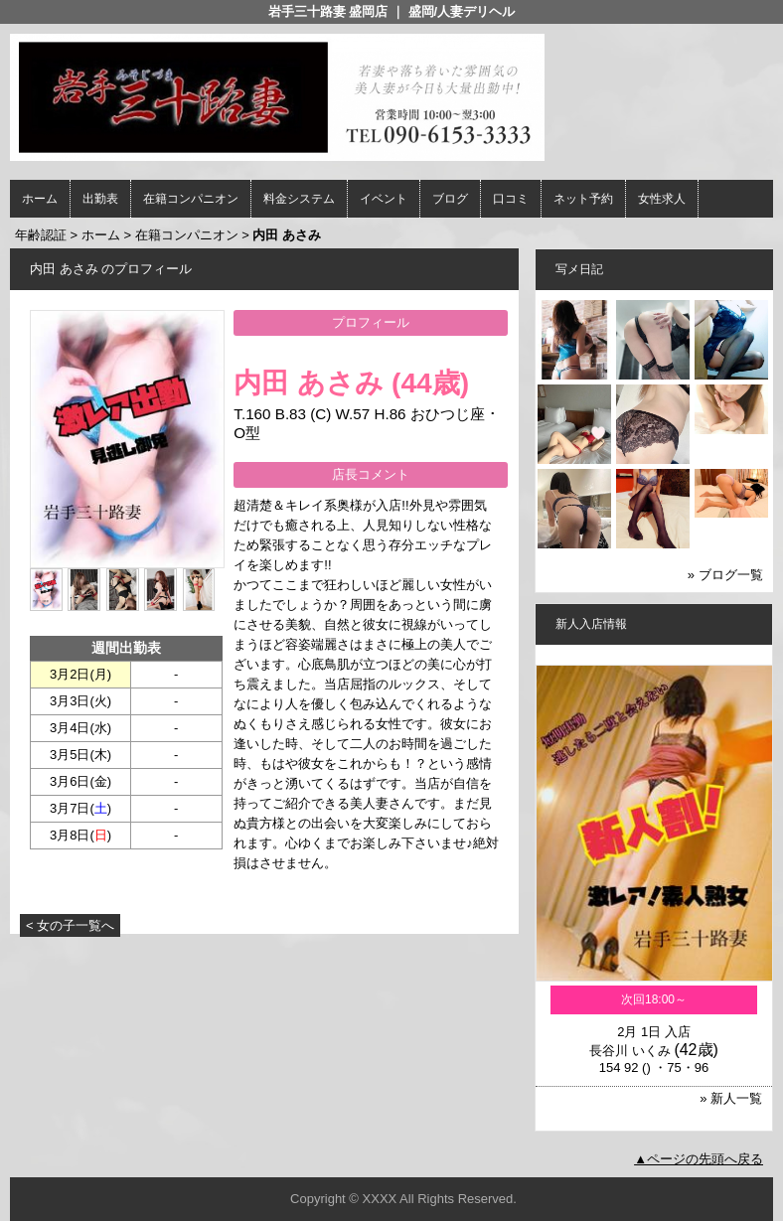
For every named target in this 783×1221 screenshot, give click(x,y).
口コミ (511, 199)
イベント (383, 199)
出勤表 (100, 199)
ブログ (450, 199)
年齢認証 (41, 235)
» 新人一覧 (731, 1098)
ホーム (40, 199)
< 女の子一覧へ (70, 925)
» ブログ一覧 (725, 574)
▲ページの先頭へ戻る (698, 1158)
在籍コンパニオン (190, 199)
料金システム (299, 199)
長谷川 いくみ (630, 1050)
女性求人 (662, 199)
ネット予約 (583, 199)
